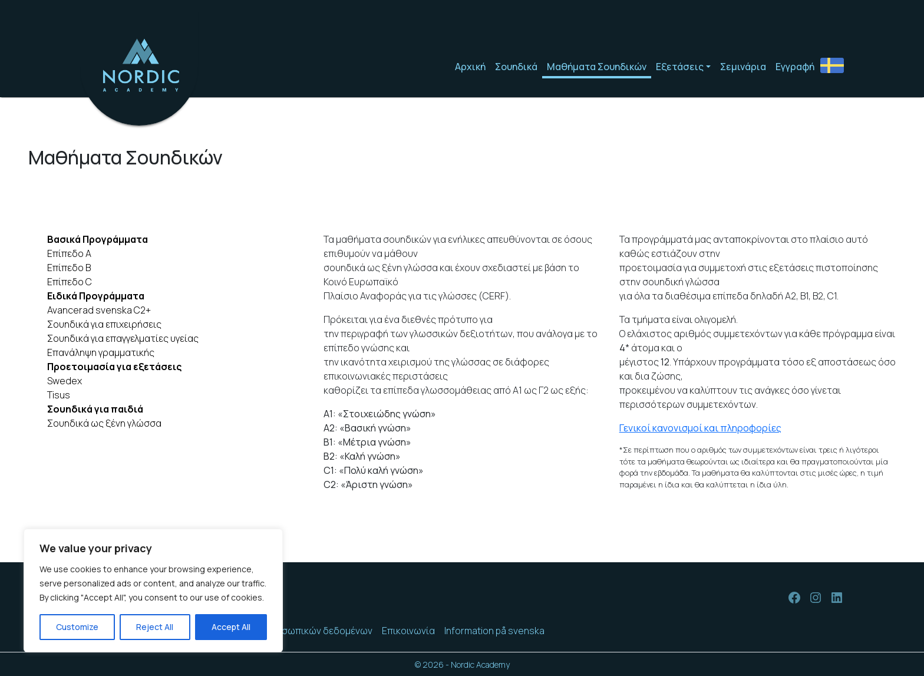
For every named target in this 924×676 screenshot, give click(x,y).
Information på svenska (494, 630)
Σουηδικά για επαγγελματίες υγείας (123, 338)
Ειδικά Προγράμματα (95, 295)
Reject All (154, 626)
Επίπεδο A (69, 253)
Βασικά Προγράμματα (97, 239)
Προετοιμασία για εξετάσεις (114, 366)
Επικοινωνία (408, 630)
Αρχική (470, 66)
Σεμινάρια (743, 66)
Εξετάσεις (680, 66)
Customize (77, 626)
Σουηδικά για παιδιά (95, 409)
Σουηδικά (516, 66)
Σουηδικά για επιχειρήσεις (104, 324)
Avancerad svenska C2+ (99, 310)
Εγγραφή (795, 66)
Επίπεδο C (69, 281)
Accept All (231, 626)
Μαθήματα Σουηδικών (596, 66)
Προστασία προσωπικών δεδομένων (292, 630)
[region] (153, 590)
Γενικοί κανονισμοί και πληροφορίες (700, 427)
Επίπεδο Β (69, 267)
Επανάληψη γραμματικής (100, 352)
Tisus (58, 394)
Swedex (64, 380)
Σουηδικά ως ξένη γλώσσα (104, 423)
